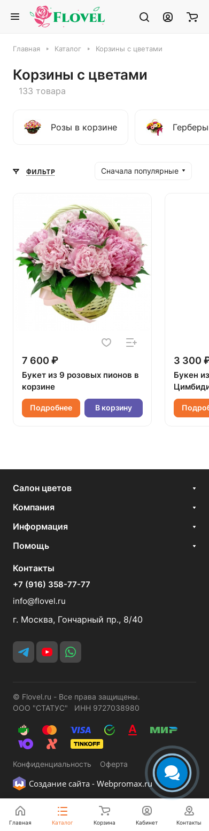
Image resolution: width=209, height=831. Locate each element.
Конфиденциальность (52, 763)
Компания (34, 507)
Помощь (31, 545)
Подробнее (51, 407)
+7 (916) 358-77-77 (51, 584)
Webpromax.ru (124, 783)
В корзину (113, 407)
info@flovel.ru (39, 601)
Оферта (114, 763)
